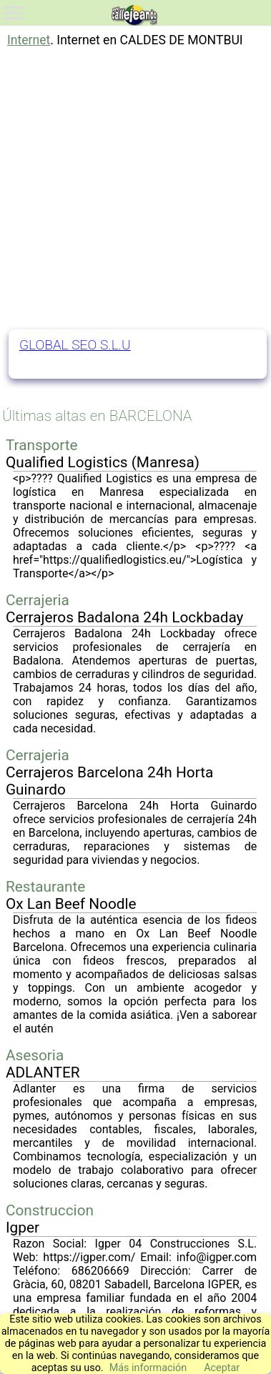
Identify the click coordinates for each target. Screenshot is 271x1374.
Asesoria (35, 1055)
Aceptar (222, 1368)
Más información (148, 1368)
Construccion (50, 1210)
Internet (28, 40)
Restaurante (45, 886)
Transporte (42, 445)
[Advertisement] (134, 188)
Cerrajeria (37, 600)
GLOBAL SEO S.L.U (75, 345)
